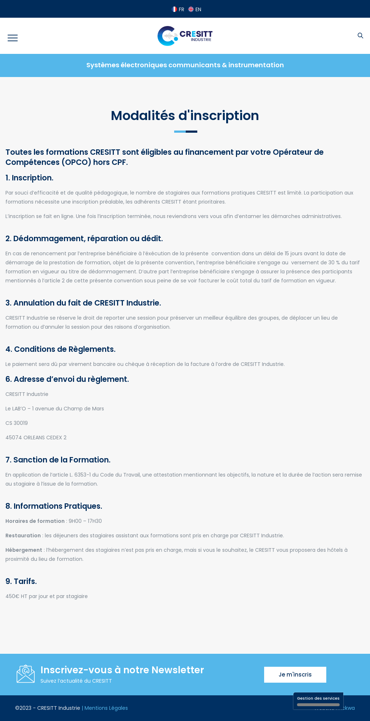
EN (194, 9)
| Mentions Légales (105, 708)
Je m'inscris (295, 674)
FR (178, 9)
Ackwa (347, 708)
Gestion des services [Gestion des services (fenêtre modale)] (318, 700)
